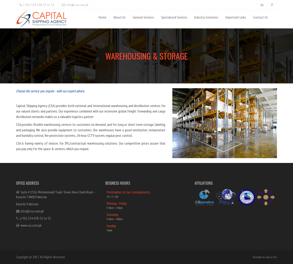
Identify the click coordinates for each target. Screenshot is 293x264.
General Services (143, 17)
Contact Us (260, 17)
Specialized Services (174, 17)
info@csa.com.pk (75, 5)
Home (102, 17)
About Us (120, 17)
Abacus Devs (271, 257)
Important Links (235, 17)
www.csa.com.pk (30, 225)
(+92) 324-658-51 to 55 (37, 5)
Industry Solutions (206, 17)
